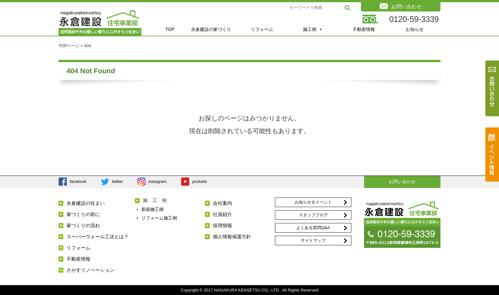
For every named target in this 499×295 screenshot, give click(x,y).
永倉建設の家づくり (211, 29)
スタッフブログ (313, 214)
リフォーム (262, 29)
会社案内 (222, 203)
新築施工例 (152, 209)
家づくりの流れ (83, 225)
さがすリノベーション (90, 270)
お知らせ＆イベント (313, 202)
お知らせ (415, 29)
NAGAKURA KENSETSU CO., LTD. (247, 290)
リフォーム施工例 (159, 217)
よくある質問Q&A (313, 227)
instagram (157, 181)
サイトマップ (313, 240)
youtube (199, 181)
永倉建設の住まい (86, 203)
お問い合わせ (402, 181)
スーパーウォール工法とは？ (98, 236)
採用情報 (222, 225)
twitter (117, 181)
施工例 (313, 29)
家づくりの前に (83, 214)
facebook (78, 181)
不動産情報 (364, 29)
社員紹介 (222, 214)
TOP (169, 29)
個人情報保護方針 (232, 236)
